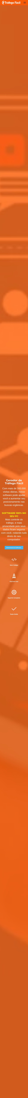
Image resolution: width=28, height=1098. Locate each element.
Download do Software (13, 547)
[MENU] (25, 2)
